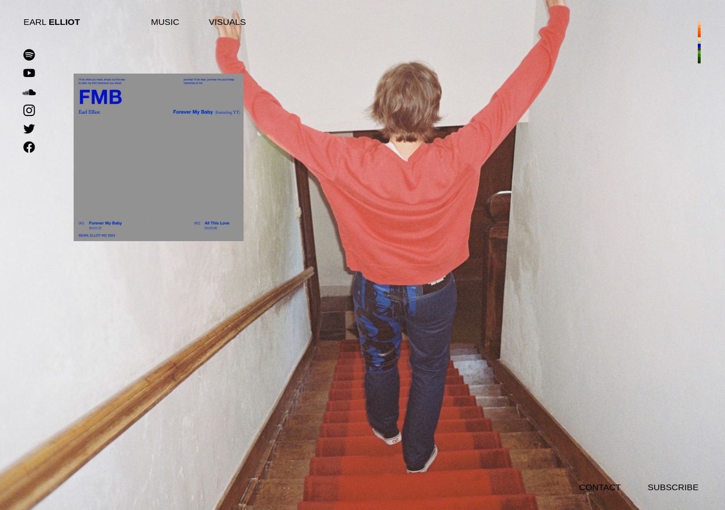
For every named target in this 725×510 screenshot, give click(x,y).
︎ (29, 147)
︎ (29, 55)
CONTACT (600, 487)
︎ (29, 73)
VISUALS (227, 22)
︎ (29, 92)
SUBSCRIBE (672, 487)
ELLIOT (64, 22)
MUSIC (165, 22)
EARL (36, 22)
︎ (29, 111)
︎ (29, 129)
